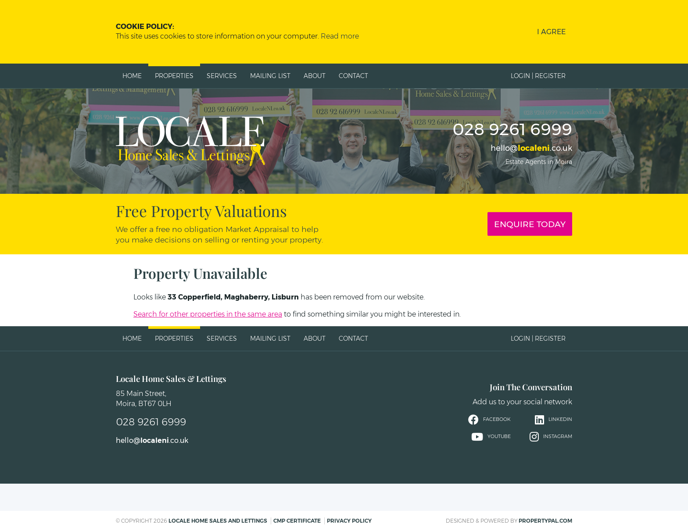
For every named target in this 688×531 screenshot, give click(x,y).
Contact (353, 76)
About (315, 76)
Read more (340, 36)
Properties (174, 76)
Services (222, 76)
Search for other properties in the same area (207, 314)
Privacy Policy (349, 520)
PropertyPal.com (545, 520)
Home (132, 76)
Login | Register (538, 76)
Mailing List (270, 76)
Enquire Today (530, 224)
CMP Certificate (297, 520)
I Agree (551, 32)
